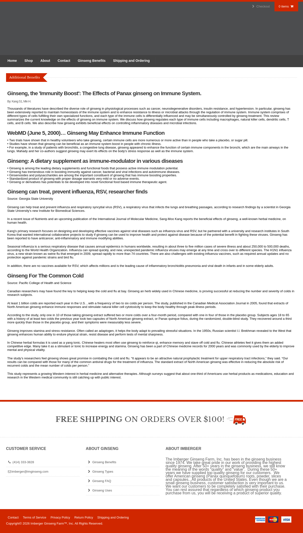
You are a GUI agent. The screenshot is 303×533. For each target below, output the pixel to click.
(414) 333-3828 (20, 462)
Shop (28, 61)
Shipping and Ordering (131, 61)
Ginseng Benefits (91, 61)
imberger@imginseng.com (27, 471)
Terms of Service (34, 517)
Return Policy (83, 517)
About (45, 61)
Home (12, 61)
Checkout (260, 6)
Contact (64, 61)
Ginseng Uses (99, 490)
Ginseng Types (100, 471)
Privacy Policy (60, 517)
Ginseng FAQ (99, 481)
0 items (286, 6)
